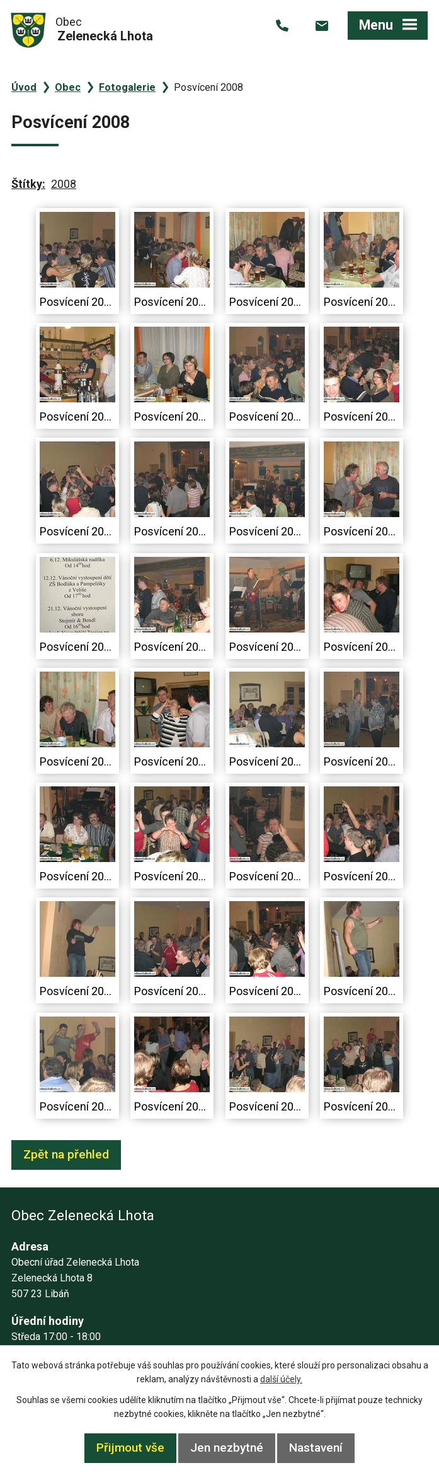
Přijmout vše (130, 1447)
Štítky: (28, 183)
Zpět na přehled (66, 1154)
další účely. (281, 1379)
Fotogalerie (127, 87)
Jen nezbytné (226, 1447)
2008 (63, 183)
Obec (68, 87)
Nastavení (316, 1447)
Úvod (24, 87)
